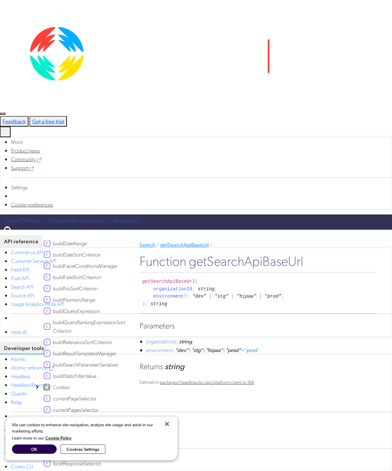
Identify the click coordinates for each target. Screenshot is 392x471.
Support (22, 167)
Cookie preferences (32, 204)
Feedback (14, 121)
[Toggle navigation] (2, 114)
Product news (25, 150)
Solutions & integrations (77, 219)
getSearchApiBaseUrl (184, 244)
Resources (126, 219)
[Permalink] (172, 304)
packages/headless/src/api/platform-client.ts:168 (207, 382)
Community (26, 158)
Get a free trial (48, 121)
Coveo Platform (22, 219)
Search (147, 244)
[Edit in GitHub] (196, 229)
